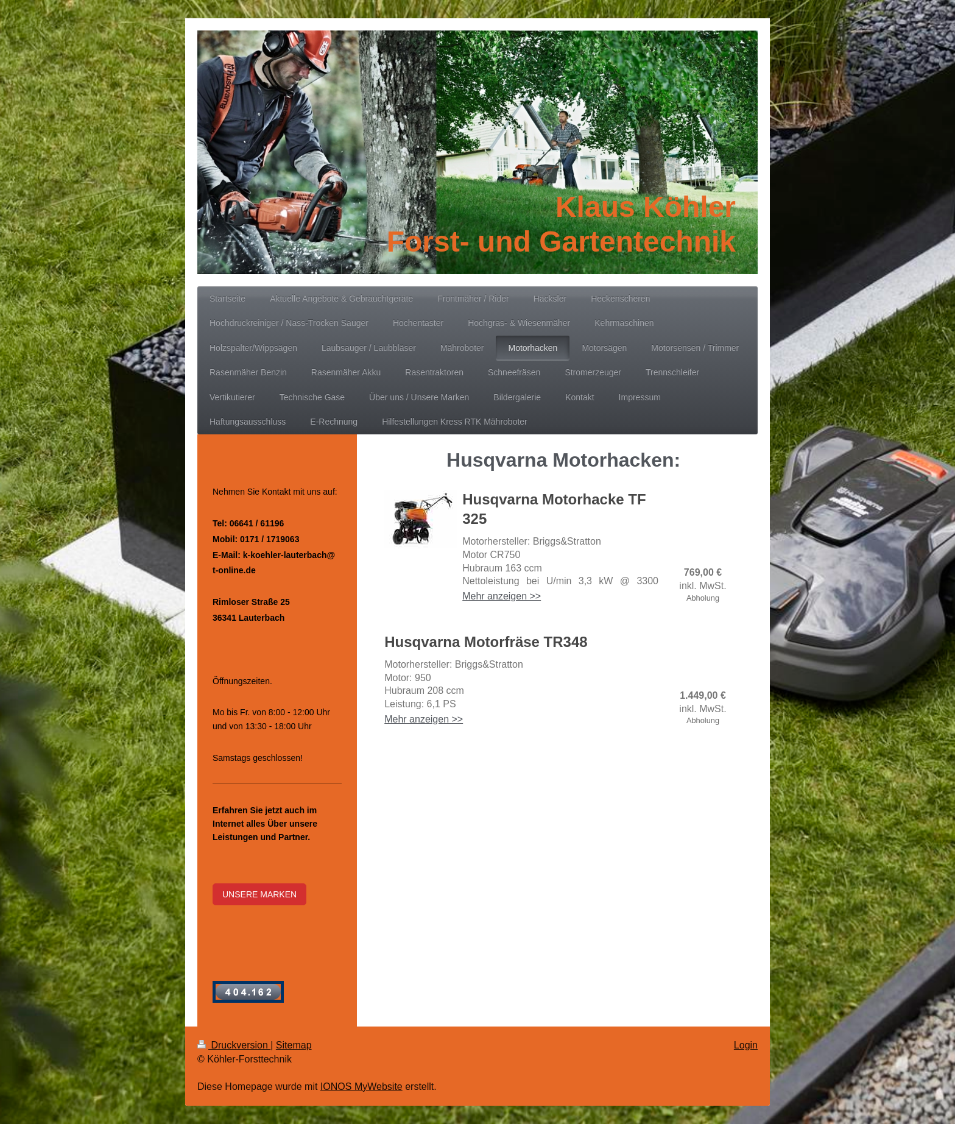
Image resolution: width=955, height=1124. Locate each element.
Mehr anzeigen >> (501, 596)
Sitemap (294, 1045)
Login (746, 1045)
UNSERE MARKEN (259, 894)
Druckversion (233, 1045)
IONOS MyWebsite (361, 1086)
